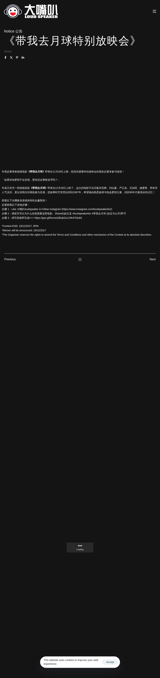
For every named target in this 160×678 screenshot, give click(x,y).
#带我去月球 (99, 213)
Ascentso (123, 663)
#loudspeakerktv (81, 213)
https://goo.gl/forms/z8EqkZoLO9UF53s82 (58, 217)
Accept (110, 662)
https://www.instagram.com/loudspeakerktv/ (86, 209)
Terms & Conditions (143, 663)
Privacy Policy (81, 667)
